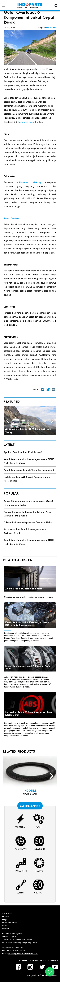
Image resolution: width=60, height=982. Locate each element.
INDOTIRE (30, 790)
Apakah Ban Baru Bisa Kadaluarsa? (23, 452)
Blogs (4, 919)
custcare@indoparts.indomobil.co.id (23, 953)
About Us (6, 925)
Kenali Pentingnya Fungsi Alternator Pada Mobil (29, 469)
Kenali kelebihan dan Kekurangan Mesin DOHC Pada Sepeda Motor (27, 623)
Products (5, 916)
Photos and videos (9, 922)
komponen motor (26, 121)
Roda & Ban (51, 27)
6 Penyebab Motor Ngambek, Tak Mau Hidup (28, 522)
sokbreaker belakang (29, 182)
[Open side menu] (3, 5)
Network (5, 928)
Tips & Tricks (7, 913)
